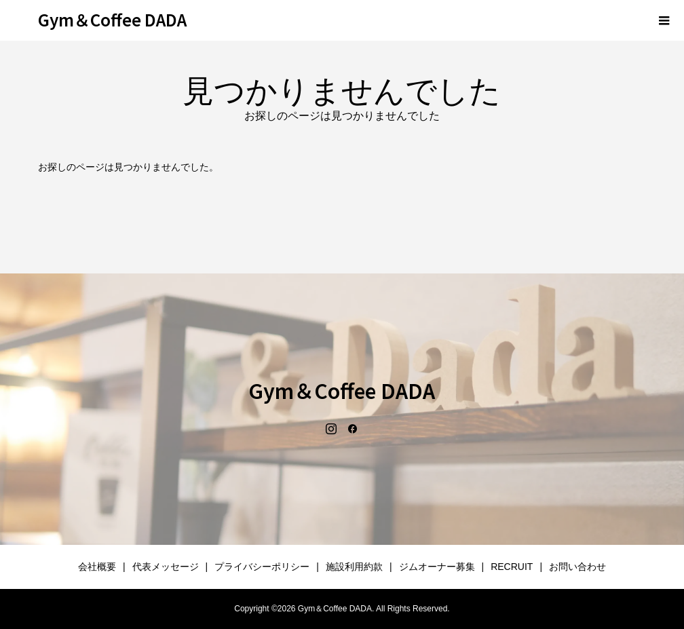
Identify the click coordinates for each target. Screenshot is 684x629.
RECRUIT (512, 566)
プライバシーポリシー (261, 566)
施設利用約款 (354, 566)
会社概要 (97, 566)
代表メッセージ (165, 566)
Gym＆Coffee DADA (112, 19)
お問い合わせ (577, 566)
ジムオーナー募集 (437, 566)
